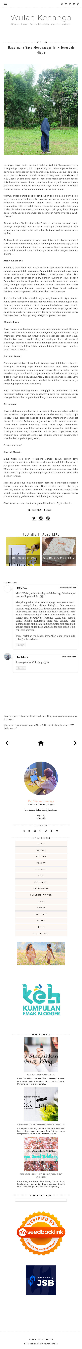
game (41, 901)
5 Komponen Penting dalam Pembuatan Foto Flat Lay (41, 1124)
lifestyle (41, 914)
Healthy (41, 856)
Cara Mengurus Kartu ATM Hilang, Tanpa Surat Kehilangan (41, 1176)
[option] (23, 551)
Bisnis (41, 844)
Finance (41, 850)
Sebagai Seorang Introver (23, 558)
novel (41, 920)
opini (41, 927)
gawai (41, 908)
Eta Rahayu (22, 657)
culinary (41, 869)
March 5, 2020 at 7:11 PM (69, 656)
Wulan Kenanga (41, 17)
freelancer (41, 888)
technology (41, 933)
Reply (21, 644)
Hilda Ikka (22, 588)
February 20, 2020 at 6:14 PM (67, 587)
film (41, 876)
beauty (41, 863)
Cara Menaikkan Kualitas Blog (41, 1074)
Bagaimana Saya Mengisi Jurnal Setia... (59, 559)
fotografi (41, 882)
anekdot (48, 510)
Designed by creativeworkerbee (41, 1344)
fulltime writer (41, 895)
